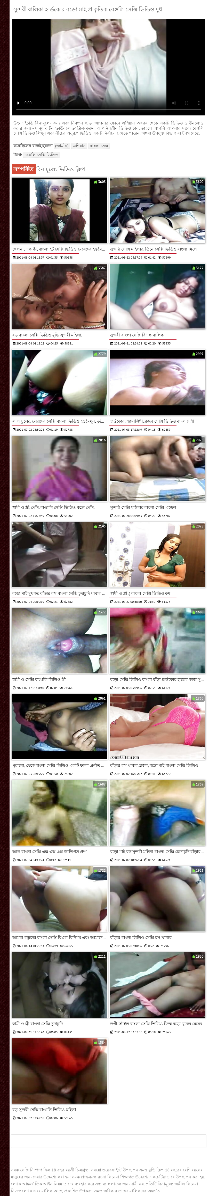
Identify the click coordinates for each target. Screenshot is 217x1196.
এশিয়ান (79, 145)
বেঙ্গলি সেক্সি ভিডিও (42, 154)
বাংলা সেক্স (99, 145)
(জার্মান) (62, 145)
